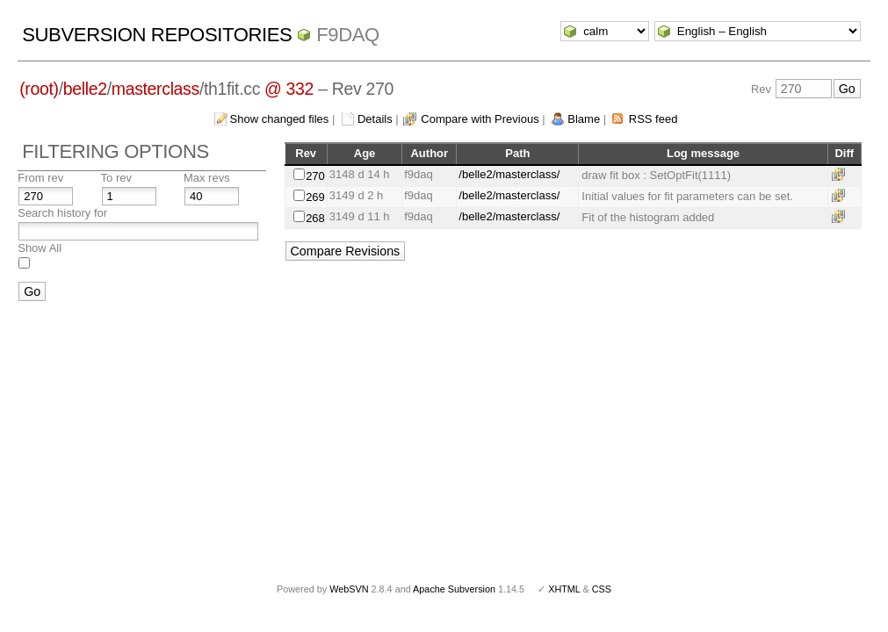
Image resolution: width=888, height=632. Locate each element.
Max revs (207, 177)
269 (315, 197)
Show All (39, 248)
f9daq (347, 35)
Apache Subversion (454, 589)
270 (315, 176)
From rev (40, 177)
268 (315, 218)
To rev (116, 177)
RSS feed (653, 119)
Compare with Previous (479, 119)
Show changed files (279, 119)
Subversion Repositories (157, 35)
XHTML (564, 589)
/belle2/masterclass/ (509, 174)
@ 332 (289, 88)
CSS (601, 589)
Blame (583, 119)
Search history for (62, 212)
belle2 (85, 88)
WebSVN (348, 589)
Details (375, 119)
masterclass (155, 88)
